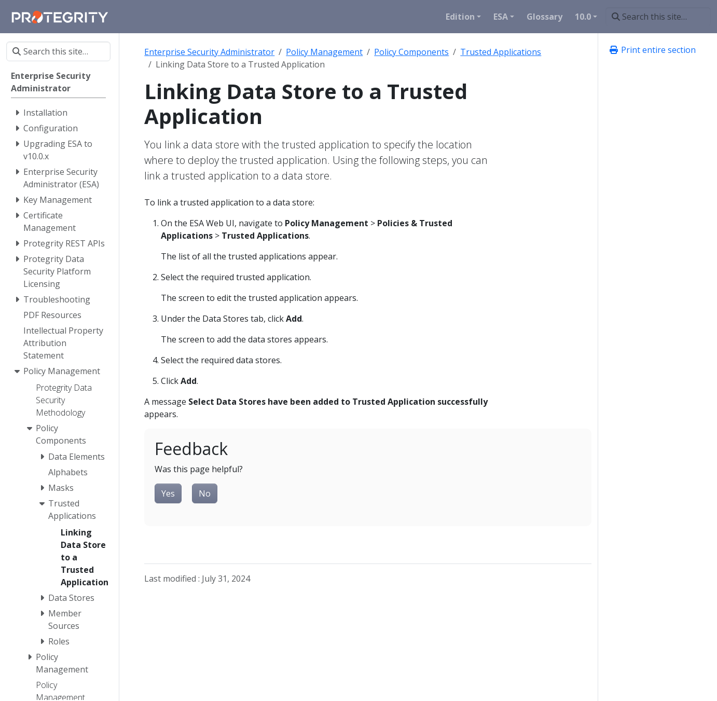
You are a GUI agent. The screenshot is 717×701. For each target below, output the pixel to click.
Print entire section (652, 50)
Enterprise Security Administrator (209, 52)
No (205, 493)
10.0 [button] (583, 16)
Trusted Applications (500, 52)
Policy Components (411, 52)
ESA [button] (500, 16)
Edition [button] (460, 16)
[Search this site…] (658, 16)
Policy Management (324, 52)
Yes (168, 493)
